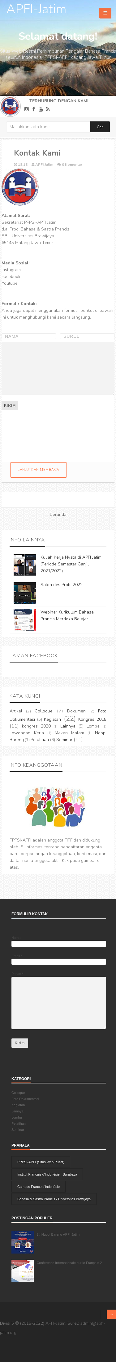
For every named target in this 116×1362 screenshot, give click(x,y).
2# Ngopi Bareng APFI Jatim (58, 1234)
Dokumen (76, 711)
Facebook (11, 276)
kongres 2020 (36, 726)
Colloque (44, 711)
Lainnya (67, 726)
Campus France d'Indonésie (38, 1187)
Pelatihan (40, 740)
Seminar (64, 740)
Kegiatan (52, 719)
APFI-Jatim (36, 9)
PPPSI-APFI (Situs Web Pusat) (40, 1162)
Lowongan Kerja (27, 733)
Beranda (58, 514)
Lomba (93, 726)
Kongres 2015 (92, 719)
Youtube (10, 283)
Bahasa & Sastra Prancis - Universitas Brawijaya (54, 1199)
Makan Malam (69, 733)
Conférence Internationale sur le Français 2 (69, 1263)
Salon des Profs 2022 (62, 585)
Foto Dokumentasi (25, 1099)
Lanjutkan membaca (38, 469)
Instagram (11, 270)
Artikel (16, 711)
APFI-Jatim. (55, 1323)
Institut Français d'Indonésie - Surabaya (47, 1174)
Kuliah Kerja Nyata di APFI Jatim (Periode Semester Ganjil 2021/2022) (71, 564)
